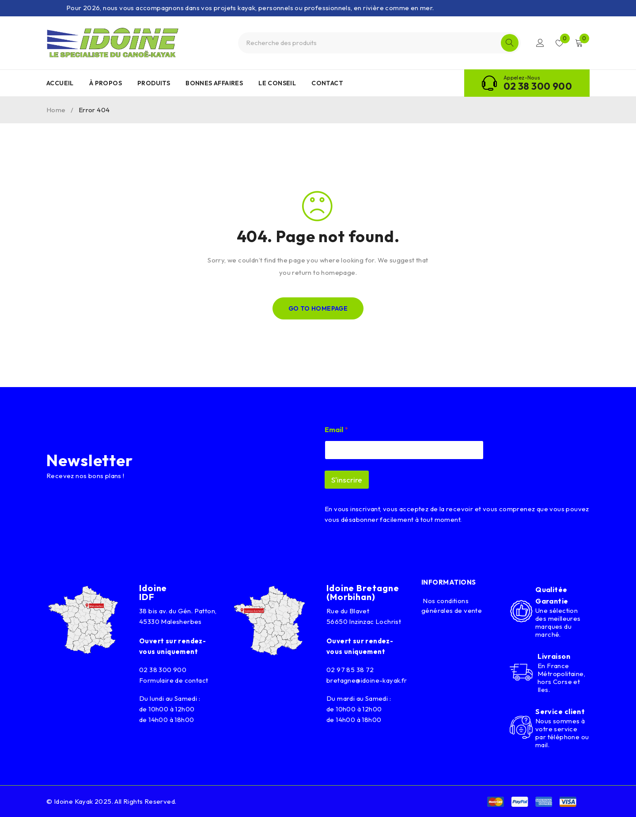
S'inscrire (346, 479)
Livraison (554, 656)
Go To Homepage (318, 308)
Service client (560, 711)
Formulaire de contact (173, 680)
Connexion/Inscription (539, 43)
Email (336, 430)
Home (56, 110)
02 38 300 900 (538, 86)
